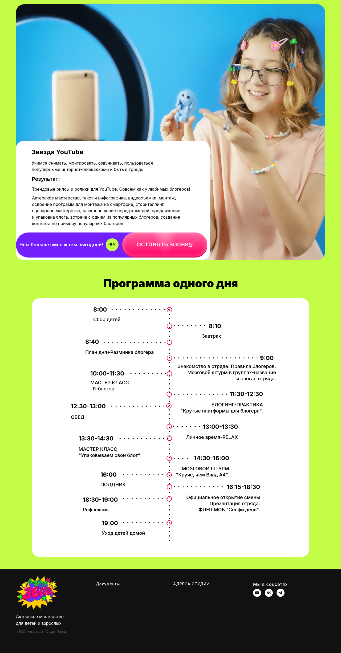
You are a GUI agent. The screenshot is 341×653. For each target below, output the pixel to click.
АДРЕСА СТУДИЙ (191, 584)
